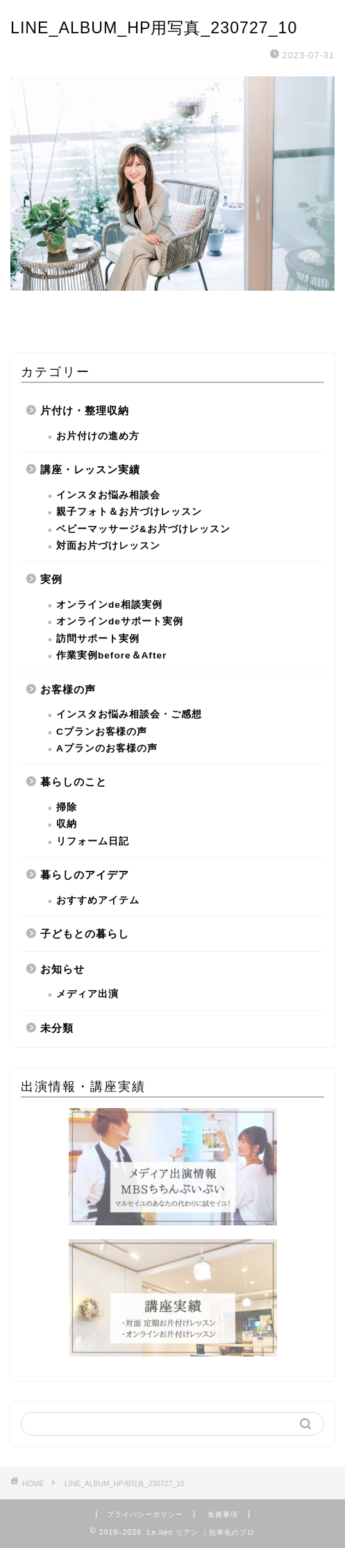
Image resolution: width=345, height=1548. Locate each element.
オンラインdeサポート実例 (119, 621)
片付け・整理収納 (84, 410)
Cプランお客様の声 (101, 731)
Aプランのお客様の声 (107, 748)
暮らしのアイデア (84, 875)
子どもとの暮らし (84, 933)
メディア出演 (87, 994)
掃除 (66, 807)
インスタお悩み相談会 (108, 495)
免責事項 (223, 1514)
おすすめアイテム (98, 900)
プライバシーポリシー (145, 1514)
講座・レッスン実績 (90, 469)
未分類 (57, 1028)
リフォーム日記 (92, 841)
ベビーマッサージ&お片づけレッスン (143, 529)
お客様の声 (68, 689)
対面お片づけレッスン (108, 546)
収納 (66, 824)
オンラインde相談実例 (109, 604)
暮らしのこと (73, 782)
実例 (51, 579)
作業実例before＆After (111, 655)
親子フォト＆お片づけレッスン (129, 512)
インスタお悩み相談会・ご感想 (129, 714)
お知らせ (62, 969)
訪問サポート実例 (98, 638)
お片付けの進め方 (98, 436)
